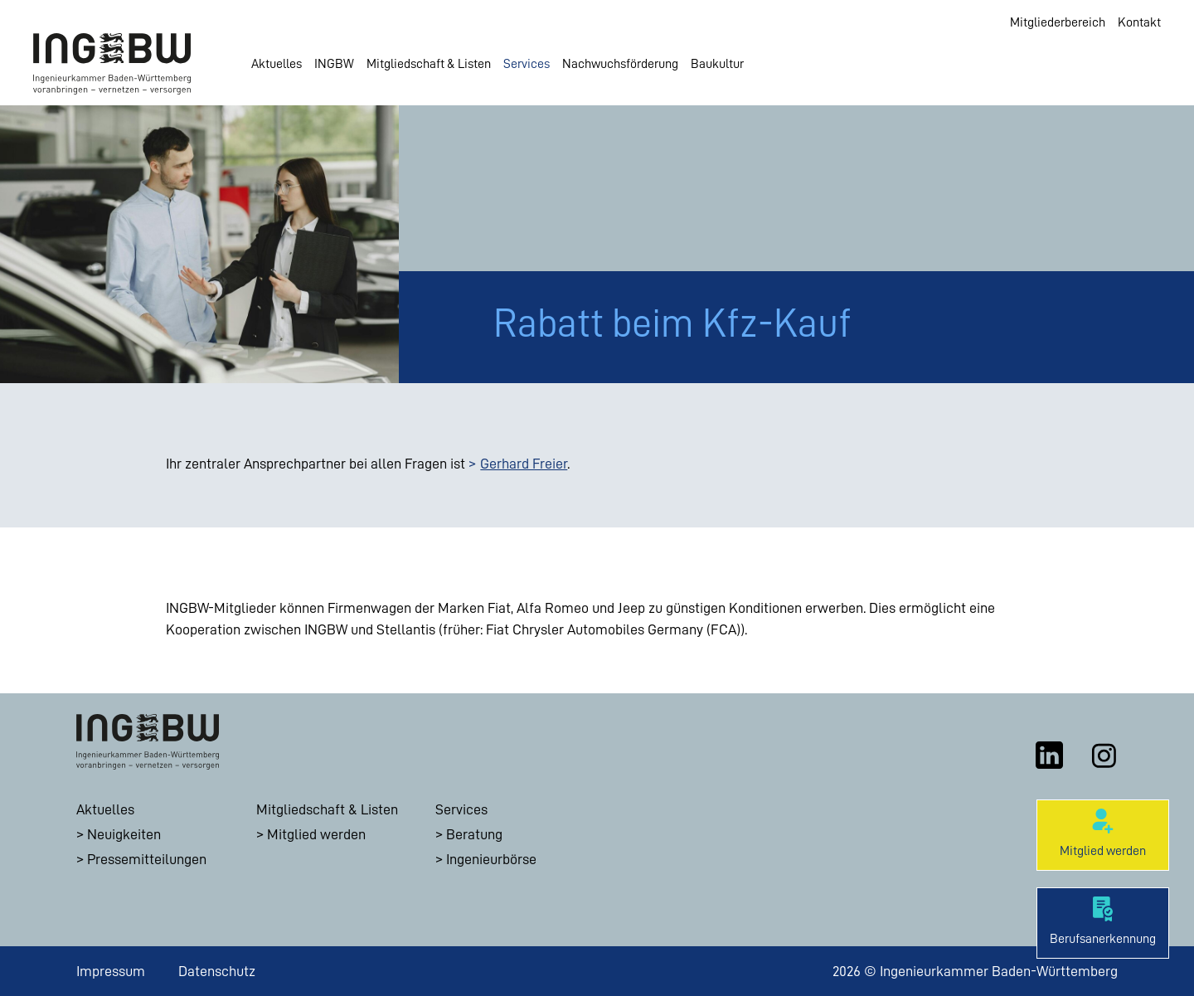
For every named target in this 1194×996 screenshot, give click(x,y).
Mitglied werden (316, 834)
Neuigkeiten (124, 834)
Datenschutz (216, 971)
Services (526, 63)
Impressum (110, 971)
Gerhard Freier (523, 463)
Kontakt (1139, 22)
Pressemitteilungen (146, 859)
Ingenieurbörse (491, 859)
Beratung (474, 834)
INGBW (334, 63)
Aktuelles (276, 63)
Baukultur (717, 63)
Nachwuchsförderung (620, 63)
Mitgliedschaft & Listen (428, 63)
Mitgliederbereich (1057, 22)
